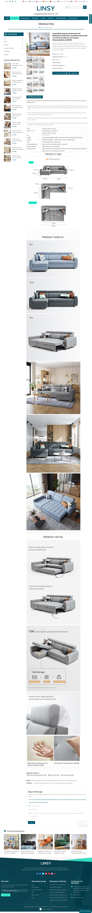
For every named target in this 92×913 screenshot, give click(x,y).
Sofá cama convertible (68, 776)
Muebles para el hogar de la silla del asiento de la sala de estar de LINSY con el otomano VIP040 (45, 853)
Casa (7, 19)
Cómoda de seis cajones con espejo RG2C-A (16, 158)
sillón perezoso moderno (55, 888)
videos (43, 19)
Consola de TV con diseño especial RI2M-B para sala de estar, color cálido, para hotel (17, 149)
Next (86, 832)
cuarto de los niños (9, 49)
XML (33, 899)
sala (5, 40)
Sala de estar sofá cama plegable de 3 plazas (60, 853)
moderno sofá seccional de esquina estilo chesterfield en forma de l (28, 853)
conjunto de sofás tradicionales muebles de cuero (59, 901)
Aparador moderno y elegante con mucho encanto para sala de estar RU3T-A (17, 91)
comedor (6, 46)
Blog (33, 893)
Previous (3, 832)
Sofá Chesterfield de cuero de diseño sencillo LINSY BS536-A (17, 99)
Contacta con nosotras (60, 74)
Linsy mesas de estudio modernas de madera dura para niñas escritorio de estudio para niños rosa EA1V (78, 853)
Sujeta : (57, 802)
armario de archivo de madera (57, 893)
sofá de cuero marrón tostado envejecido (59, 899)
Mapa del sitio (35, 896)
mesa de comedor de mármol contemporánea (59, 896)
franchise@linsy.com (78, 899)
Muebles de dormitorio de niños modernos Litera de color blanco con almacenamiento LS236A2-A (17, 82)
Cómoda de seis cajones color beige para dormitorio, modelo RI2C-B (16, 141)
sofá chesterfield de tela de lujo (57, 886)
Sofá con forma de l (55, 776)
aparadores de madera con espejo (58, 891)
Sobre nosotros (61, 19)
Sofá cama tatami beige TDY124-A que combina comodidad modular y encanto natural (17, 74)
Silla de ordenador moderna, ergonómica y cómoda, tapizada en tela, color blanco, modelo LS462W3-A (18, 133)
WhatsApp (74, 74)
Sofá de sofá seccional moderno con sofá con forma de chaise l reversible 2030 (52, 784)
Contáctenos (73, 19)
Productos (14, 19)
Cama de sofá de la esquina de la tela (38, 776)
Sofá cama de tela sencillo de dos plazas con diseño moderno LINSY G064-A (17, 108)
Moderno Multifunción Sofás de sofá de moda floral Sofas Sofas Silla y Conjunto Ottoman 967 (54, 782)
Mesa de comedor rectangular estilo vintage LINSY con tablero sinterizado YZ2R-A (16, 124)
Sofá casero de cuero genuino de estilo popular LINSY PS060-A (17, 116)
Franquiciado (25, 19)
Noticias (50, 19)
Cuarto (5, 43)
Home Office (7, 52)
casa (33, 886)
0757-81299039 (77, 896)
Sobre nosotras (35, 888)
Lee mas (14, 69)
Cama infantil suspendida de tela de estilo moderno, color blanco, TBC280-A (17, 66)
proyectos (35, 19)
